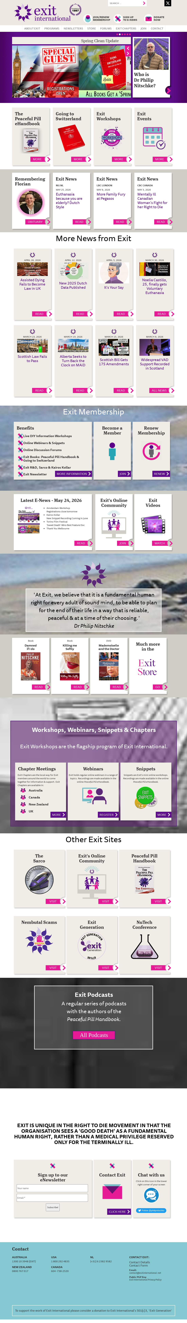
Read (79, 221)
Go (157, 686)
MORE (159, 159)
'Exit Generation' (160, 1310)
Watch (160, 543)
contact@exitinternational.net (145, 1273)
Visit (53, 901)
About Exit (32, 28)
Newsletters (73, 28)
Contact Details (139, 1262)
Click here (117, 1211)
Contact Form (138, 1265)
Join (144, 28)
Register (107, 814)
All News (159, 390)
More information (72, 473)
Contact (157, 28)
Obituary (35, 221)
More (37, 159)
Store (91, 28)
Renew (159, 473)
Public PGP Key (137, 1277)
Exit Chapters (126, 28)
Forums (106, 28)
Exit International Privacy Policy (145, 1279)
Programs (51, 28)
